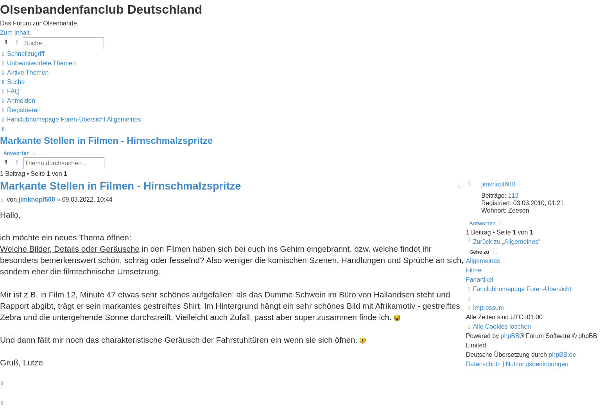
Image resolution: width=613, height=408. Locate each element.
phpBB (510, 336)
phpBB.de (562, 354)
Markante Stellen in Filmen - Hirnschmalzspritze (106, 140)
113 (513, 195)
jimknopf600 (498, 184)
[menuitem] (38, 63)
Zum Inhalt (15, 32)
